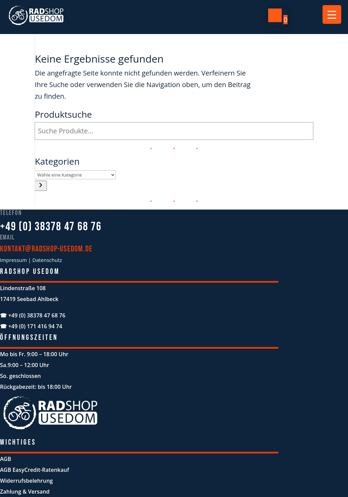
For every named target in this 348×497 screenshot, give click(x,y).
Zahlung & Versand (25, 491)
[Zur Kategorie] (41, 186)
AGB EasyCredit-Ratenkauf (34, 470)
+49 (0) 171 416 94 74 (35, 326)
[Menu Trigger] (332, 14)
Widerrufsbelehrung (26, 480)
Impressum (13, 259)
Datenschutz (47, 259)
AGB (5, 459)
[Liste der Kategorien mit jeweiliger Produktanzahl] (75, 174)
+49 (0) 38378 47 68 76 (51, 226)
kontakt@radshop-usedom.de (46, 249)
